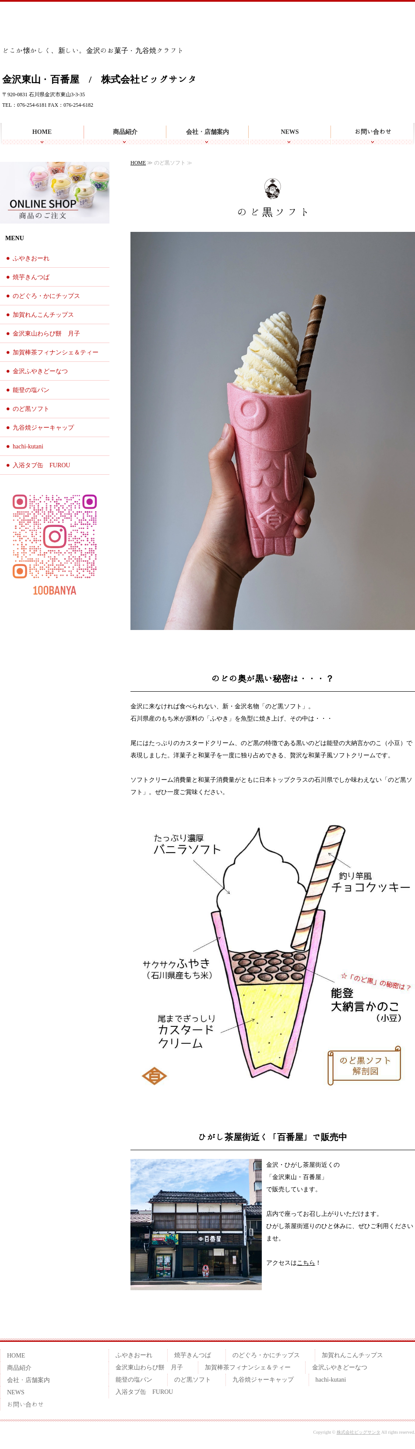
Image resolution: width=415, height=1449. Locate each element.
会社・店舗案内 (207, 132)
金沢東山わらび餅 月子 (46, 333)
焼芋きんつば (31, 277)
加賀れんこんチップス (43, 315)
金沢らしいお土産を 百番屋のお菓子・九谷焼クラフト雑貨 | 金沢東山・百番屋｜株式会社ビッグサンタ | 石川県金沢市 (51, 25)
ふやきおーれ (31, 258)
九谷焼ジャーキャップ (43, 427)
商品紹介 (125, 132)
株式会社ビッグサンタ (358, 1432)
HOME (42, 132)
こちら (306, 1263)
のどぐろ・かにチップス (46, 296)
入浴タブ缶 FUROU (41, 465)
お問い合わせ (373, 132)
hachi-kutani (28, 446)
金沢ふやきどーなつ (40, 371)
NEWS (290, 132)
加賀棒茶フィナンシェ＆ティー (55, 352)
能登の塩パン (31, 390)
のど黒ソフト (31, 409)
